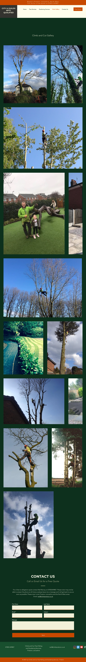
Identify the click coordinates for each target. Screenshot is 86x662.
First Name (15, 604)
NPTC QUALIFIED (8, 11)
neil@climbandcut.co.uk (45, 596)
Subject (46, 612)
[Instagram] (74, 647)
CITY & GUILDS (8, 8)
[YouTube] (81, 647)
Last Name (47, 604)
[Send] (43, 635)
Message (14, 620)
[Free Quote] (78, 9)
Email (13, 612)
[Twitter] (78, 647)
